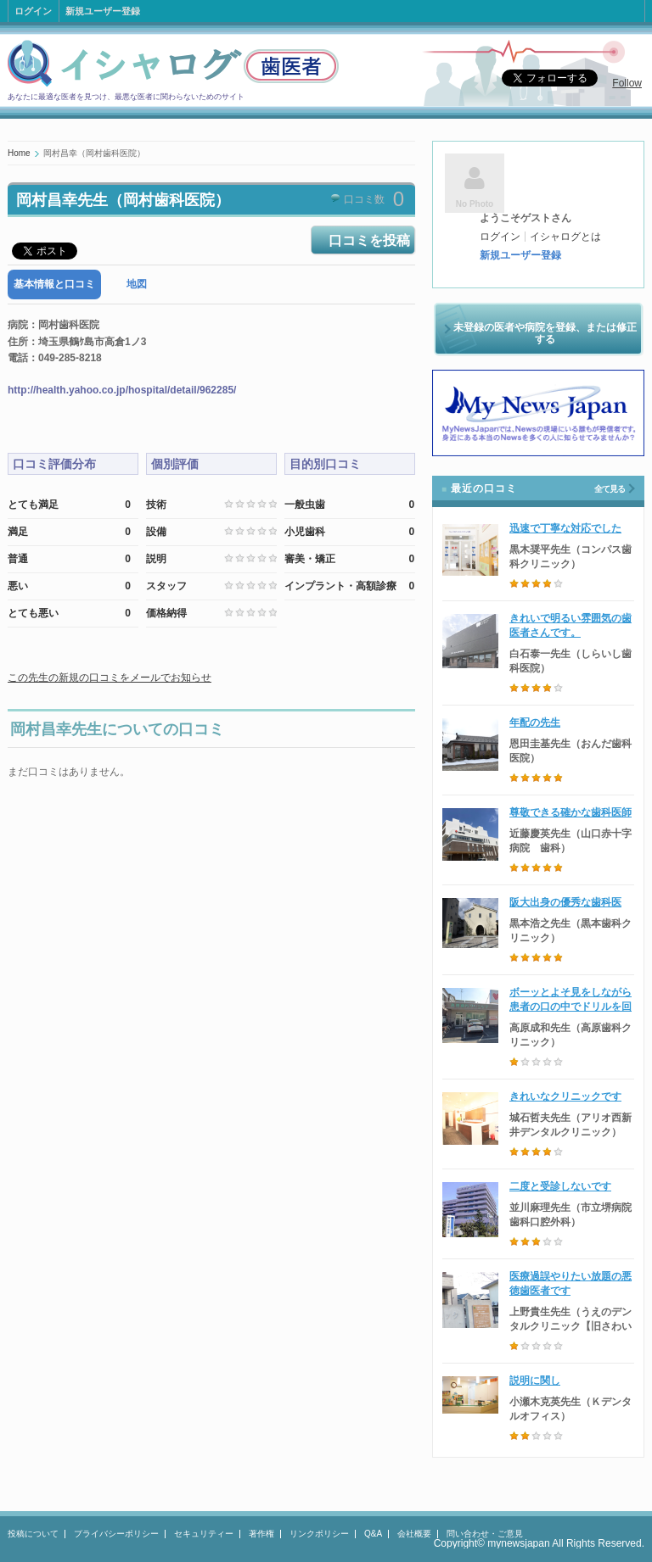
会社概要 (414, 1533)
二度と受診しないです (560, 1186)
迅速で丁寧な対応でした (565, 528)
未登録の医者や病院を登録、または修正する (545, 333)
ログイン (33, 11)
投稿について (33, 1533)
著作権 (261, 1533)
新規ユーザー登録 (102, 11)
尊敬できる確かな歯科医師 (570, 812)
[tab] (54, 284)
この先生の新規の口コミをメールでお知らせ (109, 677)
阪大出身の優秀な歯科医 (565, 902)
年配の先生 (534, 722)
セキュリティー (203, 1533)
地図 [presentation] (136, 284)
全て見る (609, 489)
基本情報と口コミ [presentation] (54, 284)
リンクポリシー (319, 1533)
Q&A (373, 1533)
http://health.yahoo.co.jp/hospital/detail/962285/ (122, 390)
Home (19, 153)
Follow (627, 83)
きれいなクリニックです (565, 1096)
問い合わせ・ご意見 (485, 1533)
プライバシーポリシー (116, 1533)
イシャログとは (565, 237)
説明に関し (534, 1380)
